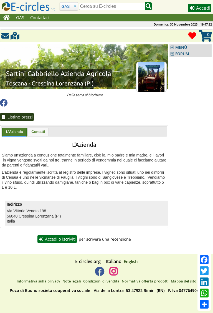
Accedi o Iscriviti (57, 239)
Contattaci (39, 17)
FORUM (182, 53)
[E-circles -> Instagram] (113, 273)
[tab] (14, 132)
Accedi (199, 8)
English (131, 261)
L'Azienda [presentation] (14, 132)
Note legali (71, 281)
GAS (20, 17)
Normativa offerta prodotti (145, 281)
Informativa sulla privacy (38, 281)
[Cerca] (69, 6)
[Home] (6, 18)
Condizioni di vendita (101, 281)
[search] (112, 6)
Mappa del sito (183, 281)
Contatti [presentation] (38, 132)
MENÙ (181, 47)
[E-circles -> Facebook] (99, 273)
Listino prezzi (17, 117)
